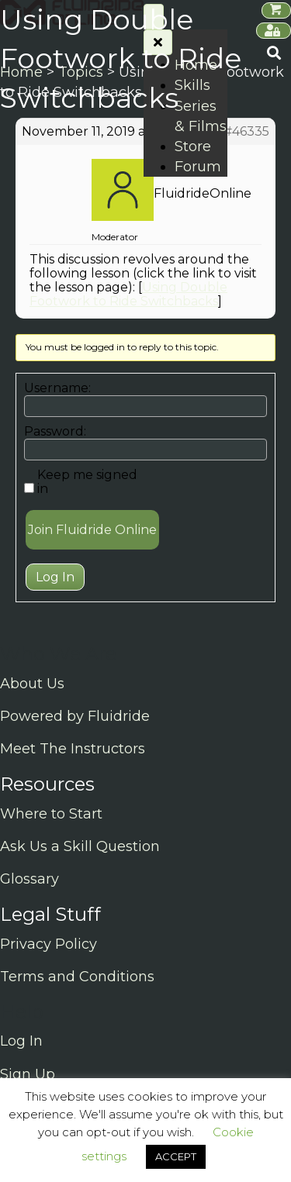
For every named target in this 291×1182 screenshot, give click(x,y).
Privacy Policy (48, 944)
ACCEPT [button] (175, 1156)
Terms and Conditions (77, 976)
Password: (55, 432)
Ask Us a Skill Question (80, 846)
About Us (32, 683)
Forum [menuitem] (198, 166)
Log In (55, 577)
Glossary (29, 878)
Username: (57, 388)
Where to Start (51, 813)
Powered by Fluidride (75, 716)
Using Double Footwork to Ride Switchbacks (128, 294)
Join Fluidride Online (92, 529)
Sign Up (27, 1074)
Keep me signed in (87, 482)
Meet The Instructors (72, 748)
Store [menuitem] (193, 146)
